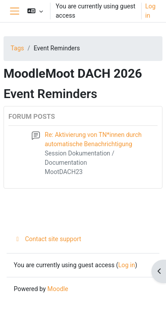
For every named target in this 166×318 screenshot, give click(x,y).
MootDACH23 (64, 171)
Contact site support (47, 238)
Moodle (57, 288)
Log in (150, 11)
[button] (35, 11)
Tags (17, 48)
